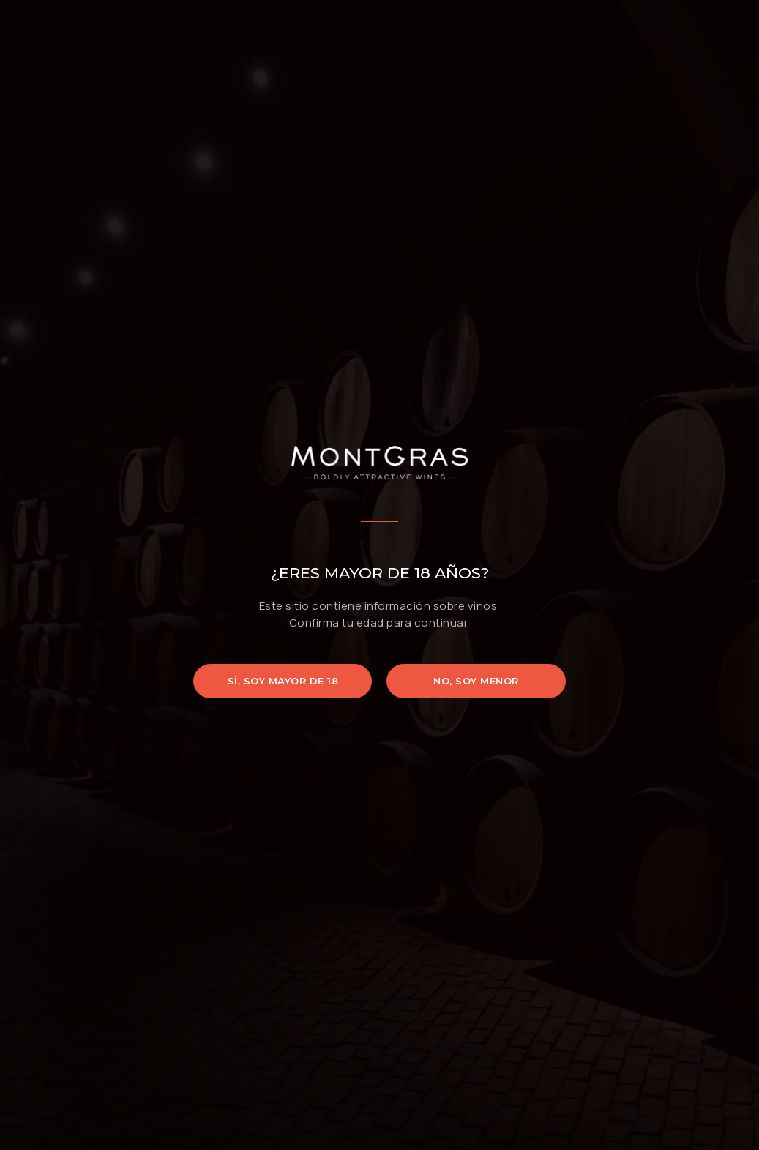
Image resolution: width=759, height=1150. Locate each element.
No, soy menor (476, 681)
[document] (379, 575)
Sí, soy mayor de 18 (283, 681)
